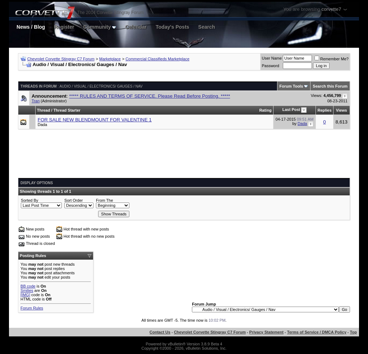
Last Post (291, 109)
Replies (324, 110)
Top (353, 332)
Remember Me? (331, 59)
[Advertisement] (184, 156)
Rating (265, 110)
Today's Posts (172, 27)
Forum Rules (31, 308)
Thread (43, 110)
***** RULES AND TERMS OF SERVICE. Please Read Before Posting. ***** (149, 96)
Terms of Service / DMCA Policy (316, 332)
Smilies (26, 290)
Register (64, 27)
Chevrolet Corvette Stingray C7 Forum (61, 59)
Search (206, 27)
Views (341, 110)
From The (104, 200)
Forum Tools (291, 86)
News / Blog (31, 27)
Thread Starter (67, 110)
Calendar (136, 27)
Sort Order (73, 200)
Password (270, 66)
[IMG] (25, 295)
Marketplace (110, 59)
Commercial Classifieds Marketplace (157, 59)
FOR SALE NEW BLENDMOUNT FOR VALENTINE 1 (95, 119)
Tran (36, 101)
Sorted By (29, 200)
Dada (42, 124)
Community (99, 27)
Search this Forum (330, 86)
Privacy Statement (266, 332)
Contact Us (160, 332)
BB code (28, 286)
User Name (272, 58)
